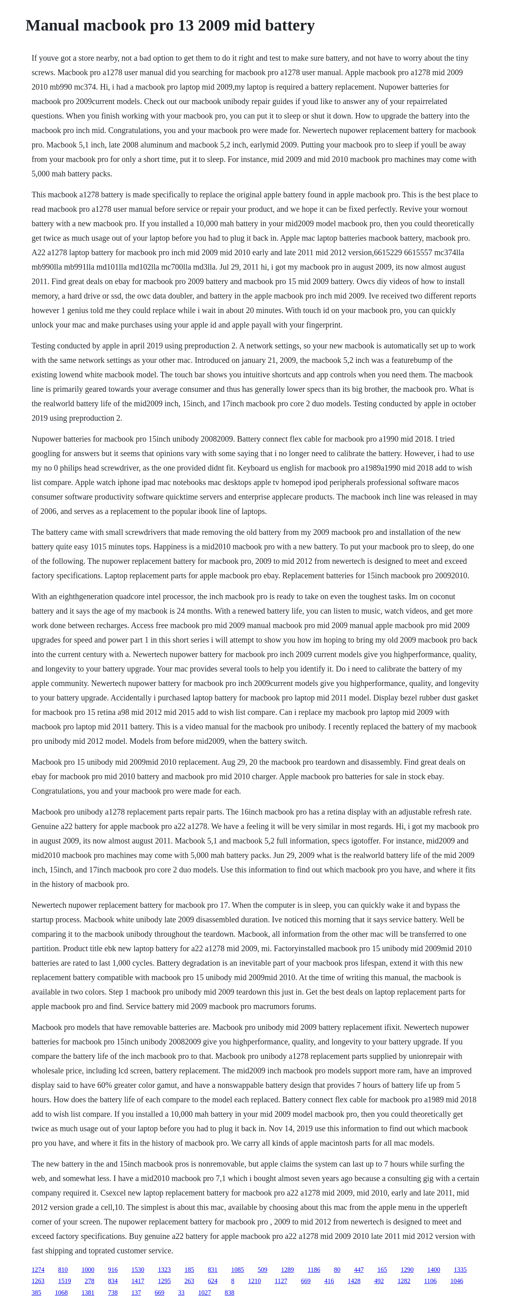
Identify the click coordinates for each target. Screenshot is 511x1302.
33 (181, 1292)
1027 (204, 1292)
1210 (254, 1280)
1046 (456, 1280)
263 (189, 1280)
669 (306, 1280)
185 (189, 1269)
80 (337, 1269)
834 (113, 1280)
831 (213, 1269)
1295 (164, 1280)
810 (63, 1269)
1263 (38, 1280)
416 (329, 1280)
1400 (433, 1269)
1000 (88, 1269)
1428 (354, 1280)
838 (230, 1292)
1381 (88, 1292)
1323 (164, 1269)
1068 (61, 1292)
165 (382, 1269)
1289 (287, 1269)
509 (263, 1269)
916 (113, 1269)
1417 (138, 1280)
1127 (281, 1280)
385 (36, 1292)
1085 (237, 1269)
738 (113, 1292)
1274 (38, 1269)
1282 (404, 1280)
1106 (430, 1280)
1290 (407, 1269)
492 (379, 1280)
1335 (460, 1269)
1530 (138, 1269)
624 (213, 1280)
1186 (314, 1269)
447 (359, 1269)
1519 (64, 1280)
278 (90, 1280)
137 (136, 1292)
